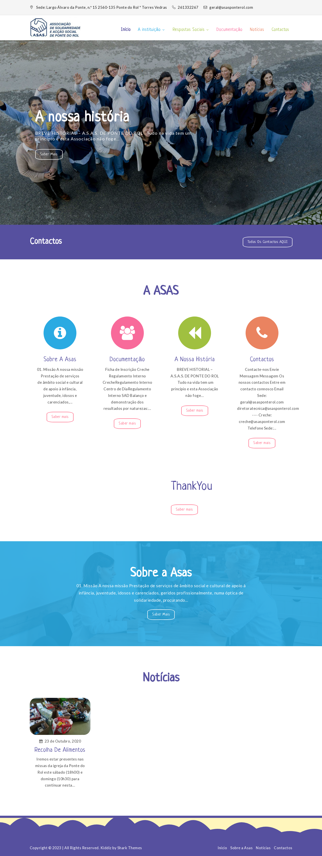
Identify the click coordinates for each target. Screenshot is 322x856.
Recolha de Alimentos (60, 750)
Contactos (280, 30)
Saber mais (51, 156)
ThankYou (192, 486)
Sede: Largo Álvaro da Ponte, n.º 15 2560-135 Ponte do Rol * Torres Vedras (101, 7)
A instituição (151, 30)
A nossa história (82, 118)
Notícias (257, 30)
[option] (161, 132)
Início (126, 30)
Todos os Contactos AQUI (268, 242)
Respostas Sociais (191, 30)
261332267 (185, 7)
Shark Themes (129, 847)
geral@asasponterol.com (228, 7)
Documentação (229, 30)
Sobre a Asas (60, 359)
